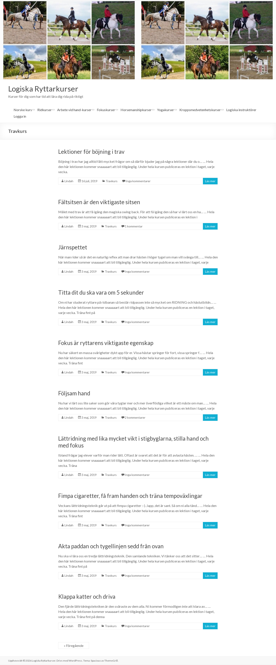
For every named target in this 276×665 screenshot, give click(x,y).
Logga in (20, 116)
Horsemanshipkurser (136, 110)
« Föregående (73, 646)
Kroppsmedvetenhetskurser (200, 110)
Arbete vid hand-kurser (74, 110)
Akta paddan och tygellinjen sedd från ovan (111, 546)
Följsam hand (74, 393)
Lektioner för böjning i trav (91, 151)
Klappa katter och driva (86, 596)
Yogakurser (165, 110)
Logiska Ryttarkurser (44, 88)
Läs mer (210, 181)
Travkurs (112, 181)
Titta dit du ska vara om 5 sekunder (101, 292)
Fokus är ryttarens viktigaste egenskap (105, 343)
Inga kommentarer (138, 181)
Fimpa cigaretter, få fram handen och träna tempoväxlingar (130, 496)
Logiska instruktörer (241, 110)
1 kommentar (134, 226)
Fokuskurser (106, 110)
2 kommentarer (135, 418)
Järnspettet (72, 247)
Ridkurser (44, 110)
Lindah (68, 181)
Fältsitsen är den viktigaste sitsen (99, 202)
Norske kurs (23, 110)
